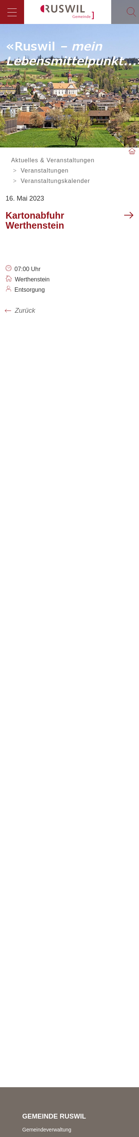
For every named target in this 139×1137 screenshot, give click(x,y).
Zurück (25, 310)
